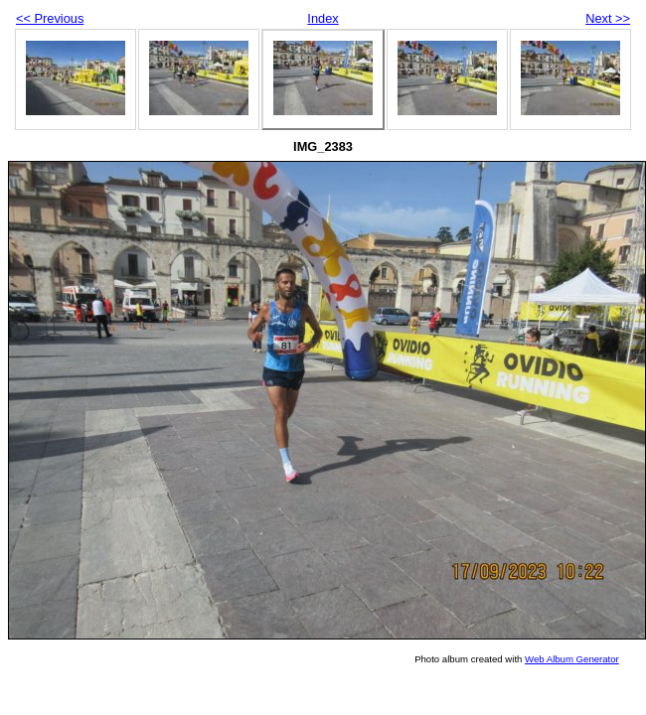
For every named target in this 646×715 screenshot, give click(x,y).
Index (322, 18)
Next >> (607, 18)
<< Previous (49, 18)
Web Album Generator (572, 658)
